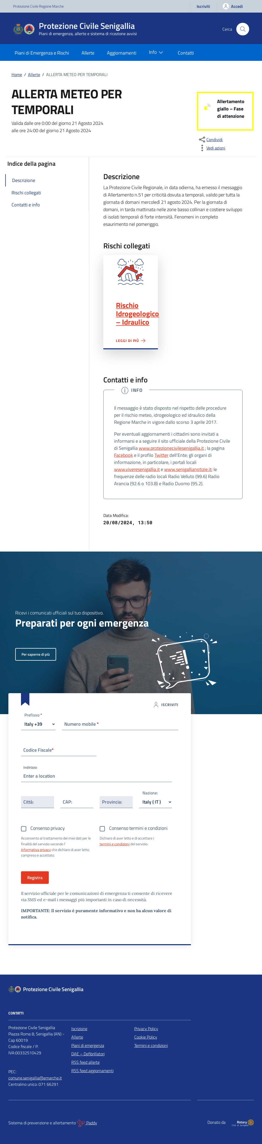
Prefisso (33, 715)
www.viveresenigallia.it (137, 469)
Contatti (186, 52)
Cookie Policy (145, 1037)
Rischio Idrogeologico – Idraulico (137, 313)
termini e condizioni (115, 844)
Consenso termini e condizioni (138, 828)
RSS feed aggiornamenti (92, 1070)
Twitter (161, 455)
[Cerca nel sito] (242, 29)
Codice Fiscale (38, 749)
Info (157, 52)
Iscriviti (203, 6)
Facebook (123, 455)
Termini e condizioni (151, 1045)
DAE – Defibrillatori (88, 1054)
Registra (34, 877)
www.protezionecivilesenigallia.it (171, 448)
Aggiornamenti (121, 52)
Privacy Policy (146, 1028)
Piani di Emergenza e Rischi (42, 52)
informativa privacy (36, 849)
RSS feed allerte (85, 1062)
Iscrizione (79, 1028)
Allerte (88, 52)
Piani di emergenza (87, 1045)
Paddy (87, 1123)
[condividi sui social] (210, 139)
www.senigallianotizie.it (187, 469)
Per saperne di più (36, 654)
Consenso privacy (47, 828)
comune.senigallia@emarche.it (35, 1078)
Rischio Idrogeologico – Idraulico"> (130, 271)
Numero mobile (81, 724)
